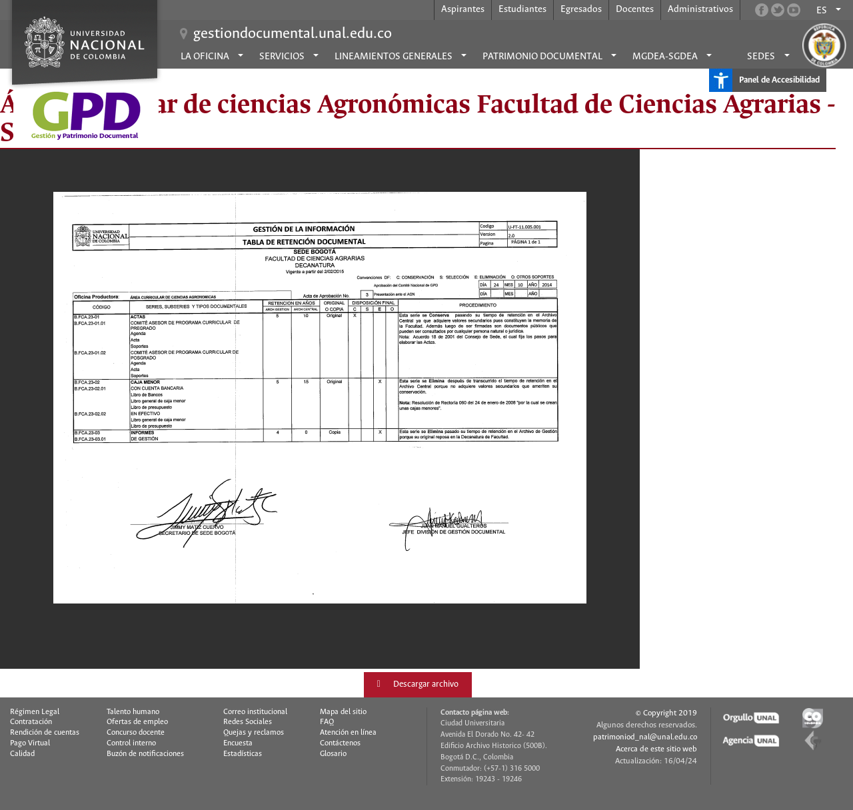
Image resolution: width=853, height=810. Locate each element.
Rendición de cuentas (44, 733)
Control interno (131, 743)
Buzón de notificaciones (145, 754)
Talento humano (133, 712)
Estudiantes (522, 9)
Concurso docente (136, 733)
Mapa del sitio (343, 712)
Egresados (581, 9)
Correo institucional (255, 712)
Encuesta (238, 743)
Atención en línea (348, 733)
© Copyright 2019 (666, 713)
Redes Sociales (247, 722)
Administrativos (700, 9)
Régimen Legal (34, 712)
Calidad (22, 754)
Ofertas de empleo (137, 722)
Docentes (635, 9)
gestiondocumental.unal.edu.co (292, 34)
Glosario (333, 754)
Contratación (31, 722)
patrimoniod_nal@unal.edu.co (645, 737)
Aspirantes (462, 9)
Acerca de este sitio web (656, 749)
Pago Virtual (30, 743)
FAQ (327, 722)
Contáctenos (340, 743)
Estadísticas (242, 754)
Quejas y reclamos (253, 733)
